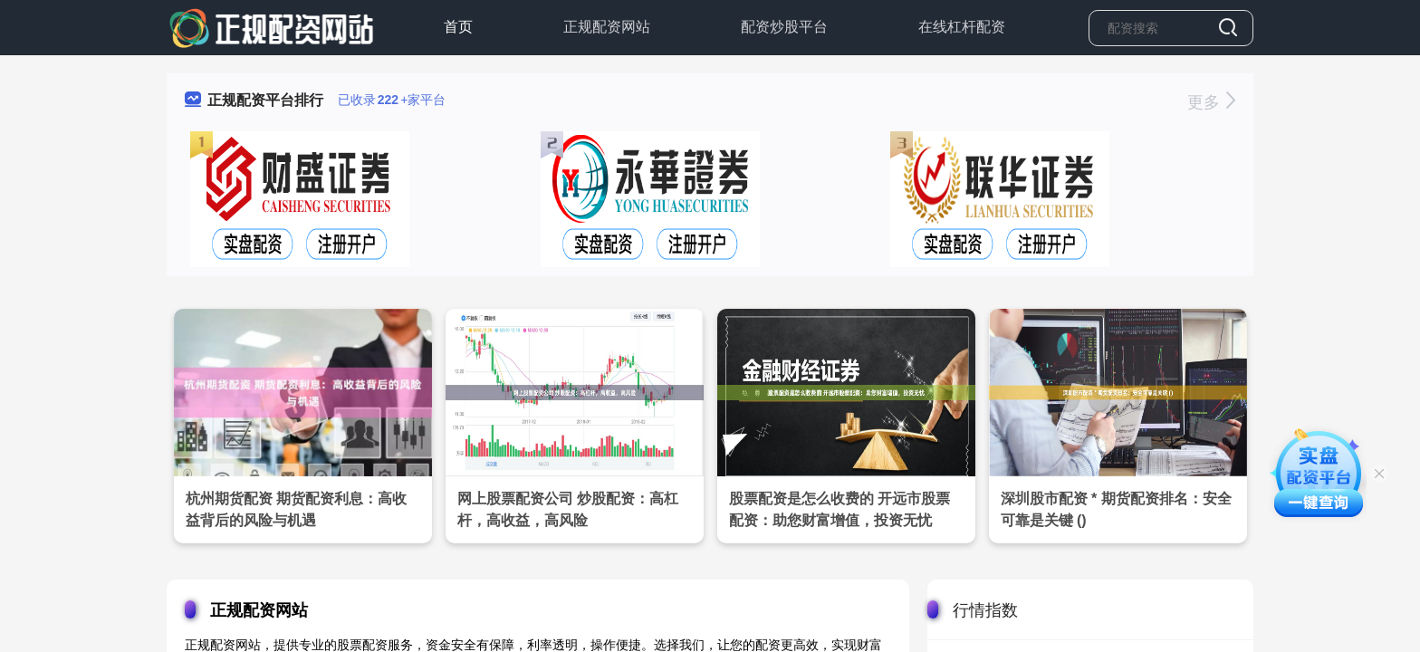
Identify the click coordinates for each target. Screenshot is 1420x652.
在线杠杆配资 (961, 26)
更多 (1211, 102)
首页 (458, 26)
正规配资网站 (606, 26)
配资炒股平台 (784, 26)
